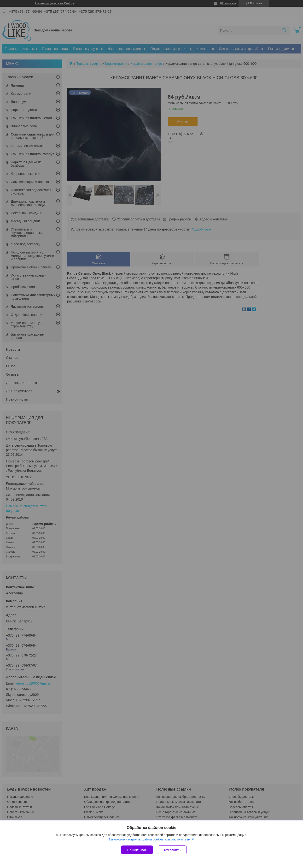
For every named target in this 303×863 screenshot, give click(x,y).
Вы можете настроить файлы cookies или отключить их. (149, 839)
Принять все (137, 850)
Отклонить (172, 850)
